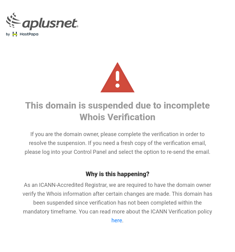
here (116, 220)
